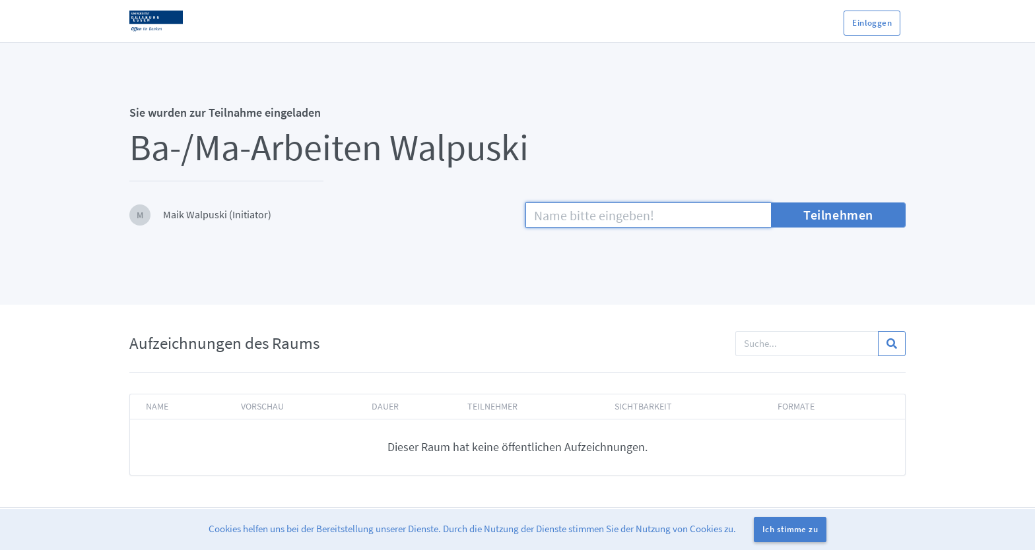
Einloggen (872, 22)
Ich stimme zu (790, 529)
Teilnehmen (838, 214)
